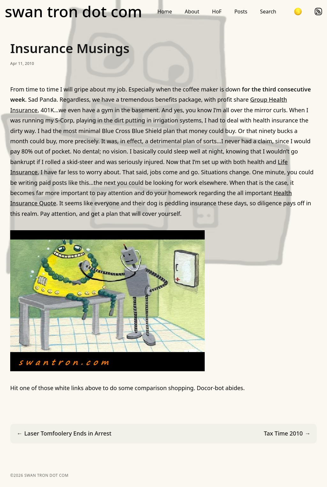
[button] (298, 11)
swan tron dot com (73, 11)
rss (318, 11)
